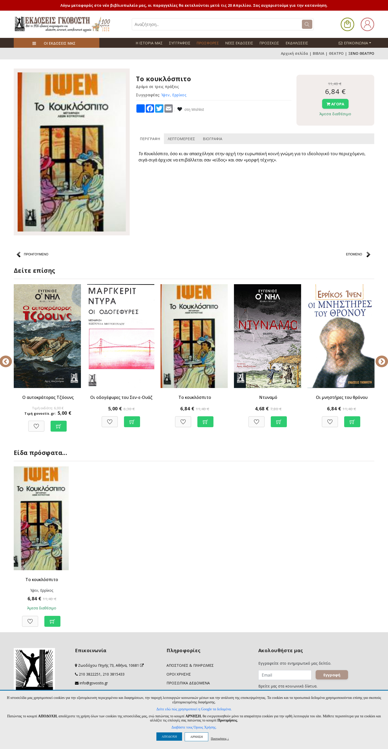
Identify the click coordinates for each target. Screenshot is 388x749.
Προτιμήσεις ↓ (220, 738)
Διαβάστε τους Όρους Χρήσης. (194, 727)
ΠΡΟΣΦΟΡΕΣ (208, 42)
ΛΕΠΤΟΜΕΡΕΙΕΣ (181, 138)
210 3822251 (90, 674)
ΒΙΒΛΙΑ (318, 53)
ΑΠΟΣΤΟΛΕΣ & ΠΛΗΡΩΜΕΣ (190, 665)
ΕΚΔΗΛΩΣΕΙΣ (296, 42)
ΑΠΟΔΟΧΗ (169, 736)
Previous (9, 357)
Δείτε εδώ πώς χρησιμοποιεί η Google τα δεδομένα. (194, 709)
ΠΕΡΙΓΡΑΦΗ (150, 138)
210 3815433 (113, 674)
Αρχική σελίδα (294, 53)
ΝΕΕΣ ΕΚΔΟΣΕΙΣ (239, 42)
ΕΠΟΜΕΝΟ (354, 254)
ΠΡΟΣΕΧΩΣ (269, 42)
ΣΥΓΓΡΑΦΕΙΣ (179, 42)
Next (378, 357)
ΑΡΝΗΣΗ (196, 737)
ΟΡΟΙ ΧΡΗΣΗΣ (179, 674)
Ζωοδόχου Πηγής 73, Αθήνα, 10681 (111, 665)
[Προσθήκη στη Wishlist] (36, 423)
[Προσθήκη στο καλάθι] (58, 423)
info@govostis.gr (94, 683)
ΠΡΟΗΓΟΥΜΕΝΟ (36, 254)
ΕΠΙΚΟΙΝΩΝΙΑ (357, 42)
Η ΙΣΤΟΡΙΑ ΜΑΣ (149, 42)
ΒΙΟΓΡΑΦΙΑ (212, 138)
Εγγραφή (333, 677)
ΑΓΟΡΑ (335, 103)
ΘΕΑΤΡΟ (336, 53)
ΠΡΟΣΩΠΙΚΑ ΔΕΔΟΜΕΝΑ (188, 683)
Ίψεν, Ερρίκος (173, 94)
